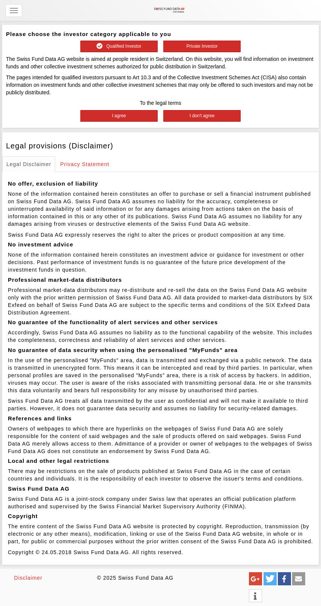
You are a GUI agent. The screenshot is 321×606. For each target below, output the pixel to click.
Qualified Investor (118, 46)
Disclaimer (28, 578)
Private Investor (201, 46)
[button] (255, 578)
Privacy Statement (84, 164)
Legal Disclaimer (28, 164)
